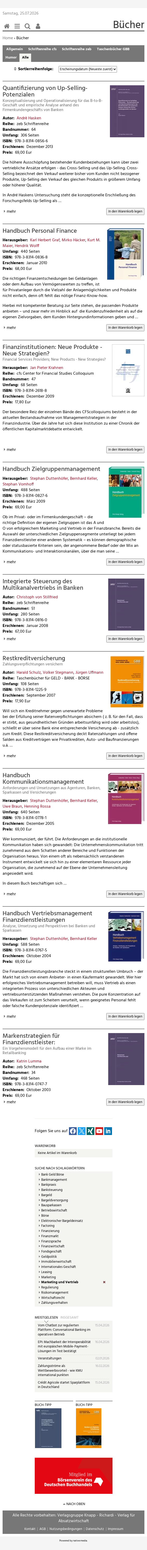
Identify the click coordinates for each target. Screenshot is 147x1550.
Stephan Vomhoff (18, 484)
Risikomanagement (54, 1293)
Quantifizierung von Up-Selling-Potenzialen (45, 91)
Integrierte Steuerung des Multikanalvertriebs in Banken (43, 585)
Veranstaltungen (49, 1358)
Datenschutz (95, 1529)
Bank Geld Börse (52, 1175)
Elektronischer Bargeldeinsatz (62, 1221)
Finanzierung (50, 1231)
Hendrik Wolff (27, 246)
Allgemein (14, 49)
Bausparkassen (51, 1205)
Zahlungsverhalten (54, 1303)
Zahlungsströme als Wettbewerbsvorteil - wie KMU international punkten (60, 1370)
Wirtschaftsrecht (53, 1298)
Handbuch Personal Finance (40, 231)
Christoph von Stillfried (37, 597)
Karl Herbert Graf (45, 240)
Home (8, 38)
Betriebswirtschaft (54, 1211)
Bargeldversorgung (54, 1200)
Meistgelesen (46, 1318)
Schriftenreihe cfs (42, 49)
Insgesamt (69, 1318)
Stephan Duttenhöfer (49, 478)
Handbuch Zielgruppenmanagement (51, 469)
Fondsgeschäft (51, 1252)
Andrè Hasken (29, 118)
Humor (11, 58)
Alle (25, 58)
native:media (80, 1541)
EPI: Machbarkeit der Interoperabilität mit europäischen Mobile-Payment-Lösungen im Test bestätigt (64, 1346)
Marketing (48, 1277)
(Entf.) (107, 1282)
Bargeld (46, 1195)
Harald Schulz (29, 672)
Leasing (46, 1272)
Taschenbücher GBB (113, 49)
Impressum (115, 1529)
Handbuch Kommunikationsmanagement (43, 779)
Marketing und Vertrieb (59, 1282)
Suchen (28, 29)
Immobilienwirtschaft (56, 1262)
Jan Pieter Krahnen (46, 368)
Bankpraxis (48, 1185)
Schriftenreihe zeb (77, 49)
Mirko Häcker (73, 240)
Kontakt (30, 1529)
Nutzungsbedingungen (66, 1529)
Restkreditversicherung (34, 659)
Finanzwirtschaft (53, 1246)
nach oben (75, 1504)
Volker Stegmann (58, 672)
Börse (45, 1216)
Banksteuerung (51, 1190)
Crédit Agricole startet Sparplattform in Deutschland (64, 1385)
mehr (11, 211)
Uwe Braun (12, 806)
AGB (42, 1529)
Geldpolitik (49, 1257)
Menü (18, 29)
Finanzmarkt (50, 1236)
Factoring (47, 1226)
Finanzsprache (51, 1242)
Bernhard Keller (83, 478)
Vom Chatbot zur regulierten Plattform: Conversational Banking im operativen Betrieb (64, 1330)
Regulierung (49, 1288)
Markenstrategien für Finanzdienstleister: (31, 1039)
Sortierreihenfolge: (36, 69)
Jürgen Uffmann (89, 672)
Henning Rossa (37, 806)
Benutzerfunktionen (39, 29)
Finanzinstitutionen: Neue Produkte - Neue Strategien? (52, 350)
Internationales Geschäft (58, 1267)
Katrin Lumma (29, 1061)
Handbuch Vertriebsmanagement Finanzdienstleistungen (47, 917)
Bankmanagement (54, 1180)
